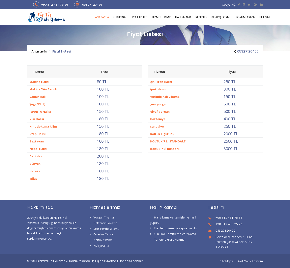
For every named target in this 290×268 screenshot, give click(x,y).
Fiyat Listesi (139, 17)
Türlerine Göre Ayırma (167, 239)
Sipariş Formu (221, 17)
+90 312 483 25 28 (228, 224)
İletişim (264, 17)
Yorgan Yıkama (102, 217)
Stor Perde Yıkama (104, 229)
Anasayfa (102, 17)
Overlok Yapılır (101, 234)
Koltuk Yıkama (101, 240)
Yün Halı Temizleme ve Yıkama (173, 234)
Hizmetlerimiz (161, 17)
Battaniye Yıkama (103, 223)
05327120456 (92, 4)
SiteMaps (226, 261)
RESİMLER (201, 17)
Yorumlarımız (245, 17)
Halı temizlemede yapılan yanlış (173, 228)
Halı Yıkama (183, 17)
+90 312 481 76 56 (54, 4)
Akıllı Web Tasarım (250, 261)
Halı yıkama (99, 245)
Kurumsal (120, 17)
